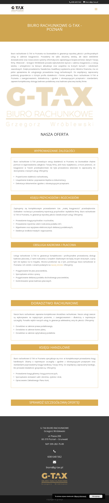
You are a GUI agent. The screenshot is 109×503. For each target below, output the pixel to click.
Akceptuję (96, 496)
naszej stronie (57, 265)
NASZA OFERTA (54, 134)
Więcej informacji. (80, 496)
